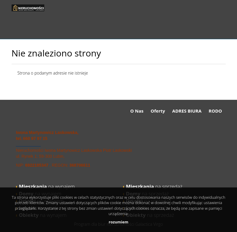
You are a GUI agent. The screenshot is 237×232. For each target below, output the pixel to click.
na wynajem (47, 186)
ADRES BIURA (187, 111)
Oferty (158, 111)
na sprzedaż (154, 186)
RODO (215, 111)
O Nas (137, 111)
